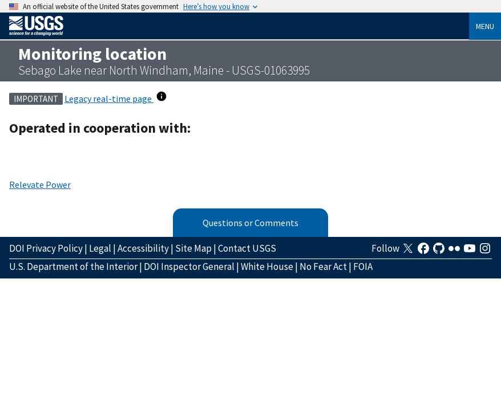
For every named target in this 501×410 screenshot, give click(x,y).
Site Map (193, 248)
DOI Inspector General (189, 266)
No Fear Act (323, 266)
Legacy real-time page (108, 98)
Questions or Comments (250, 222)
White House (267, 266)
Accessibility (143, 248)
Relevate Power (40, 184)
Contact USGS (247, 248)
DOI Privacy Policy (46, 248)
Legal (100, 248)
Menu (485, 26)
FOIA (363, 266)
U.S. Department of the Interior (73, 266)
